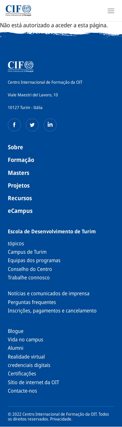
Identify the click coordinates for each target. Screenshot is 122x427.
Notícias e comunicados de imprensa (48, 293)
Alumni (15, 347)
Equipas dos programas (34, 260)
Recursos (20, 198)
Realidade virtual (26, 356)
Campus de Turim (27, 251)
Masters (18, 173)
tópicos (16, 243)
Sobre (15, 147)
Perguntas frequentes (32, 302)
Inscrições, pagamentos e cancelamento (52, 310)
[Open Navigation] (111, 11)
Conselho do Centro (30, 269)
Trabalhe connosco (29, 277)
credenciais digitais (29, 365)
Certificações (22, 373)
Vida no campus (25, 339)
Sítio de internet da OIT (33, 382)
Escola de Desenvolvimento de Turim (52, 231)
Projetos (19, 185)
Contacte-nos (22, 390)
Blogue (15, 331)
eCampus (20, 210)
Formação (21, 160)
